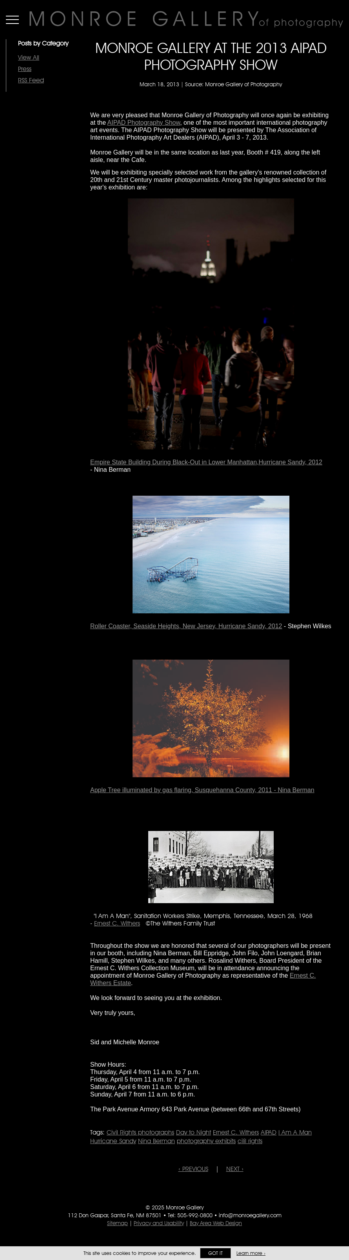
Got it (215, 1253)
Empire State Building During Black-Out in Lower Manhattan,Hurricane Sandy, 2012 (206, 462)
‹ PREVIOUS (193, 1169)
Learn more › (250, 1253)
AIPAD (268, 1132)
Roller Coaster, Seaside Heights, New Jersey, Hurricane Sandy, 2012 (186, 626)
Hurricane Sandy (113, 1141)
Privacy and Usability (159, 1223)
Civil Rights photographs (140, 1132)
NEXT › (235, 1169)
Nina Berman (156, 1141)
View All (28, 57)
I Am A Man (295, 1132)
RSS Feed (31, 80)
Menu (12, 19)
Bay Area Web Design (216, 1223)
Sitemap (117, 1223)
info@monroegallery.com (250, 1215)
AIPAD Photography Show (143, 122)
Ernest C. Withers (117, 923)
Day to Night (193, 1132)
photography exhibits (206, 1141)
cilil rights (250, 1141)
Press (24, 69)
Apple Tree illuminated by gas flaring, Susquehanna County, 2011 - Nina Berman (202, 790)
